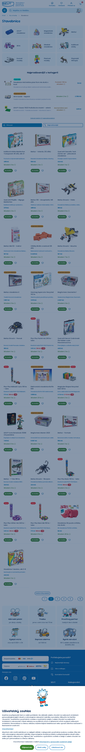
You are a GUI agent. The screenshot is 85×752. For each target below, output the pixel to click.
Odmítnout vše (57, 747)
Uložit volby (41, 747)
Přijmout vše (27, 747)
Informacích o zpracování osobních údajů (55, 742)
